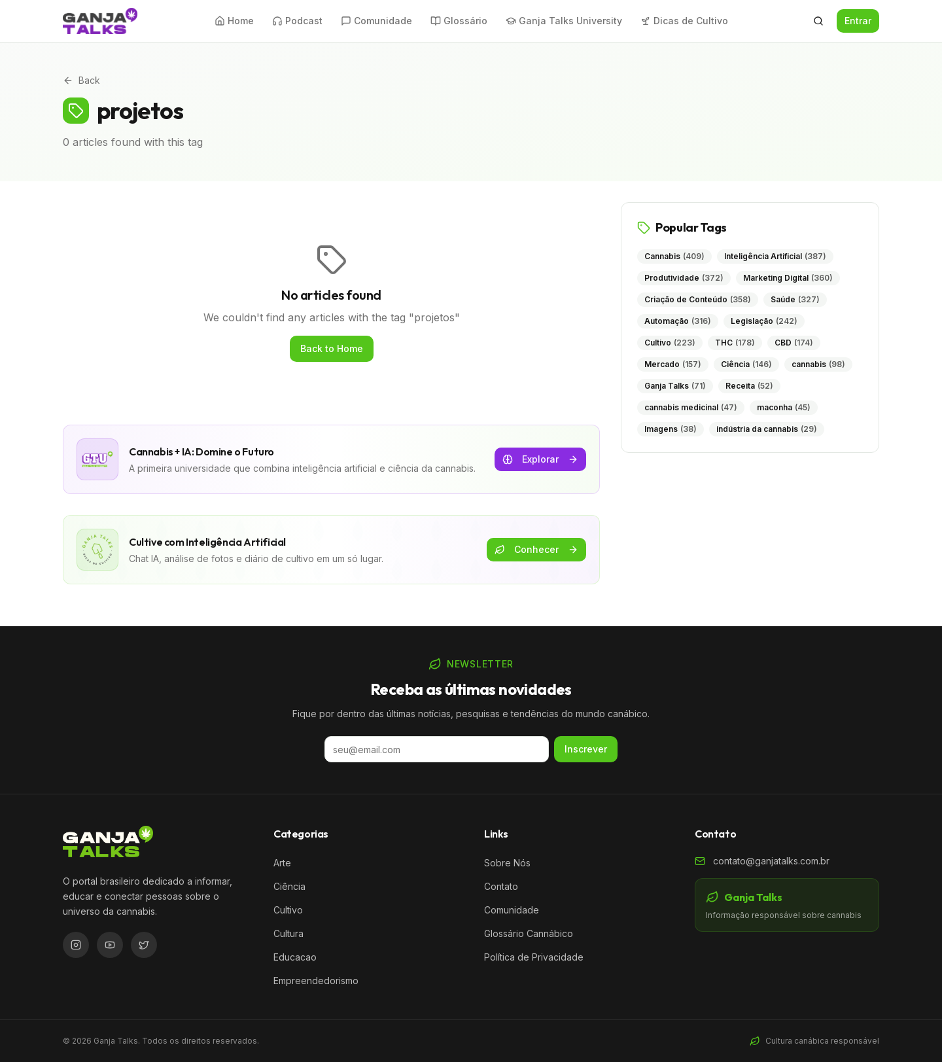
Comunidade (376, 20)
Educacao (295, 957)
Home (234, 20)
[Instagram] (76, 945)
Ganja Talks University (564, 20)
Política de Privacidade (534, 957)
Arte (282, 862)
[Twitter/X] (144, 945)
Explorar (540, 459)
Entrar (858, 20)
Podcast (297, 20)
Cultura (288, 933)
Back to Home (331, 348)
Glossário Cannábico (528, 933)
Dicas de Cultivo (684, 20)
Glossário (458, 20)
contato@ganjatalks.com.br (771, 860)
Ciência (289, 886)
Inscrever (586, 748)
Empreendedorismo (315, 980)
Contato (501, 886)
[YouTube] (110, 945)
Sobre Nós (507, 862)
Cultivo (288, 909)
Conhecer (536, 549)
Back (81, 80)
